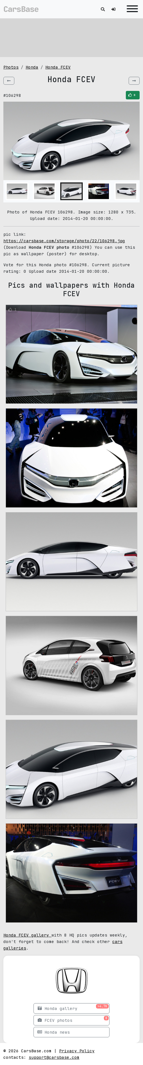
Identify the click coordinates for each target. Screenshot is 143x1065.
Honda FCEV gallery (27, 935)
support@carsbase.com (54, 1057)
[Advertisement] (71, 37)
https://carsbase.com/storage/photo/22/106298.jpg (64, 240)
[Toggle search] (103, 9)
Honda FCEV (58, 67)
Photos (11, 67)
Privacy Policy (77, 1050)
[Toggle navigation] (131, 9)
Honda (32, 67)
